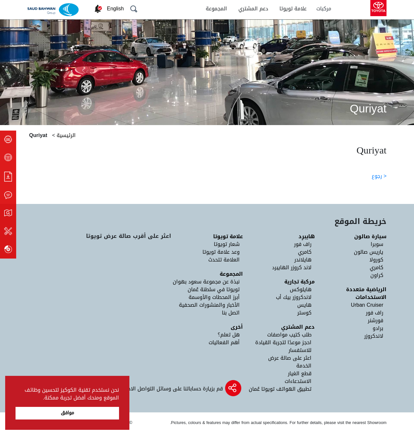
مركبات (323, 9)
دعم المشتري (253, 9)
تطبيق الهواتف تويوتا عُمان (280, 389)
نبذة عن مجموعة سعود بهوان (206, 282)
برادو (378, 328)
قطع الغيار (299, 373)
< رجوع (379, 176)
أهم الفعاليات (224, 342)
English (115, 9)
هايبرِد (307, 236)
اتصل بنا (231, 313)
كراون (376, 275)
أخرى (237, 327)
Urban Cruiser (367, 305)
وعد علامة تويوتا (221, 252)
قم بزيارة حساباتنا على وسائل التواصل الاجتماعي (167, 389)
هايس (304, 305)
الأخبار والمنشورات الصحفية (209, 305)
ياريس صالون (368, 252)
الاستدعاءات (298, 381)
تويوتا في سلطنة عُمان (214, 289)
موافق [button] (67, 412)
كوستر (304, 313)
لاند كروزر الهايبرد (291, 267)
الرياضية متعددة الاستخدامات (366, 293)
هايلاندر (302, 260)
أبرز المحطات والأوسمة (214, 297)
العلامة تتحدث (224, 260)
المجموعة (216, 9)
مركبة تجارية (299, 282)
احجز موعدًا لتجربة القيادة (283, 342)
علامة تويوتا (293, 9)
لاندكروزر (373, 336)
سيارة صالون (370, 236)
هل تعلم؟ (229, 335)
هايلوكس (300, 289)
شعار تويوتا (227, 244)
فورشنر (375, 320)
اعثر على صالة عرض (289, 358)
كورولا (376, 260)
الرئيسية (65, 135)
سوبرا (377, 244)
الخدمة (303, 366)
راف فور (374, 313)
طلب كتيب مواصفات (289, 335)
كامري (376, 267)
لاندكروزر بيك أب (293, 297)
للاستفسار (300, 350)
